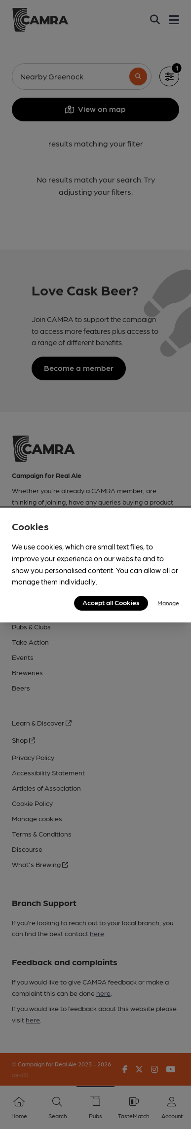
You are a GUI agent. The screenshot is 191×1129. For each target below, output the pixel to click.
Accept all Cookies (111, 602)
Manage (168, 602)
